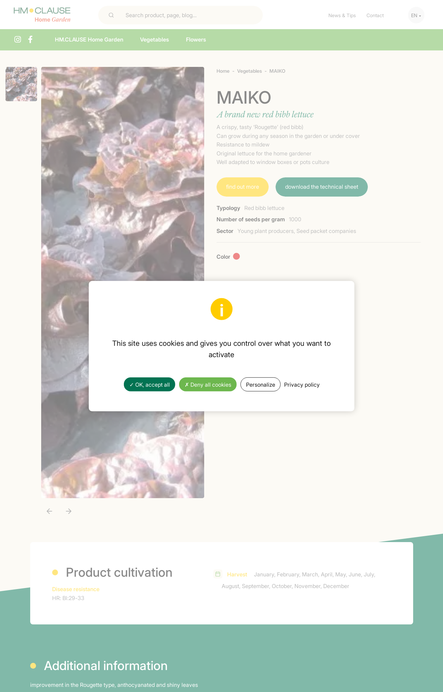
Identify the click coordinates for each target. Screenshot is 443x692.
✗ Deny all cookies (208, 384)
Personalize (260, 384)
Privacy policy (302, 384)
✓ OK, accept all (149, 384)
